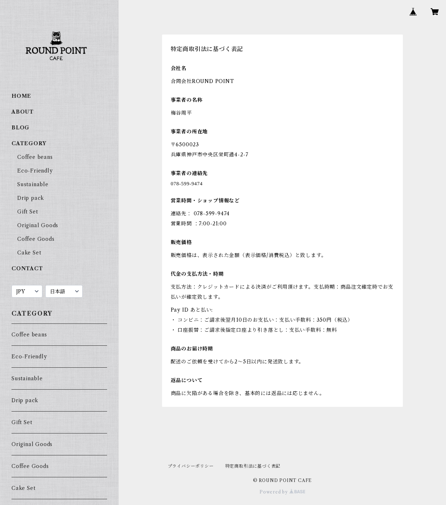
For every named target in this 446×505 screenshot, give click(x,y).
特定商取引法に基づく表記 (253, 466)
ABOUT (23, 112)
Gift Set (27, 211)
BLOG (20, 127)
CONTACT (27, 268)
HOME (21, 96)
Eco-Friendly (35, 170)
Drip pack (30, 198)
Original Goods (37, 225)
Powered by (282, 492)
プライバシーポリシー (191, 466)
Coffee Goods (36, 239)
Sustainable (33, 184)
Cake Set (29, 252)
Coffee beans (35, 157)
